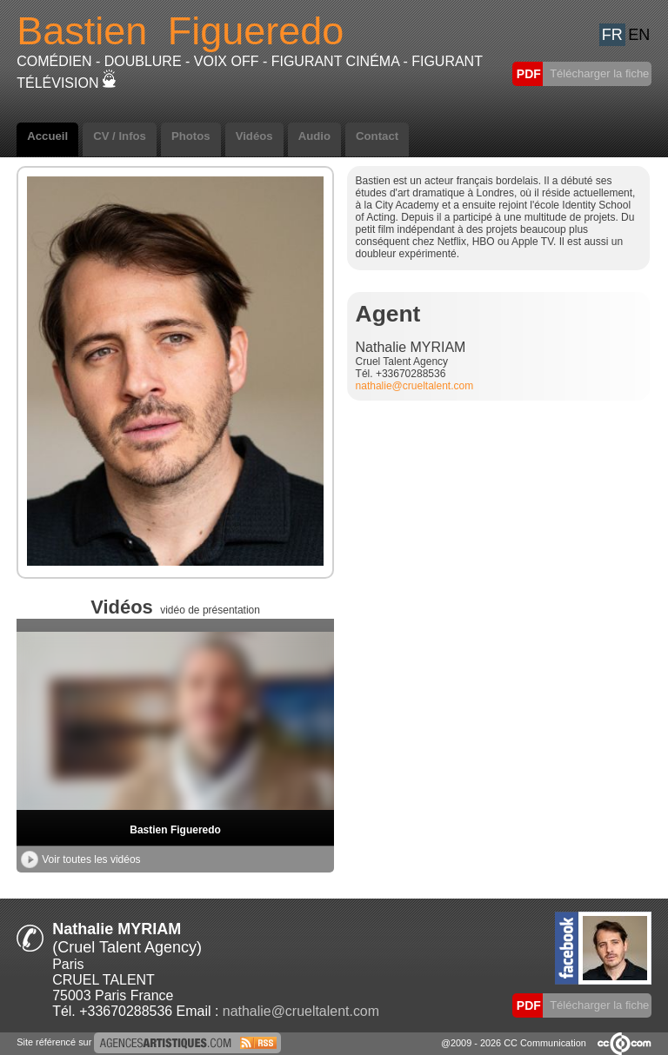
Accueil (47, 136)
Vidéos (254, 136)
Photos (190, 136)
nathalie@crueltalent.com (415, 386)
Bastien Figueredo (175, 830)
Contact (377, 136)
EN (639, 34)
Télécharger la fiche (598, 73)
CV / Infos (119, 136)
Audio (314, 136)
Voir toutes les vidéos (80, 859)
